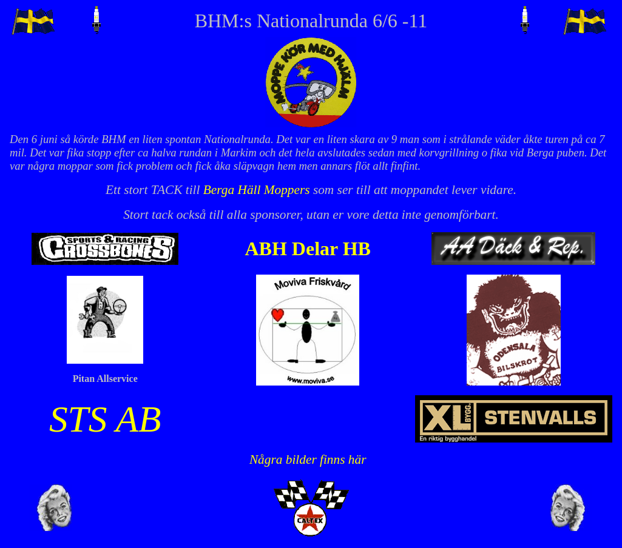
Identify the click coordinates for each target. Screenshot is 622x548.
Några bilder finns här (308, 459)
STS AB (105, 418)
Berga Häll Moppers (256, 189)
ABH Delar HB (307, 248)
